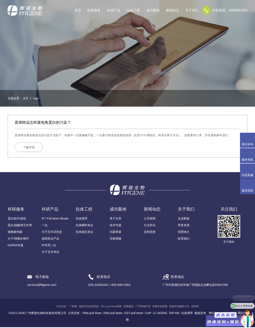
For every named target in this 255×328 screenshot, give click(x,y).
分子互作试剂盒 (52, 232)
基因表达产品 (50, 239)
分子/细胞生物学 (18, 239)
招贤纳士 (184, 232)
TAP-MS (174, 313)
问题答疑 (115, 232)
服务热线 (248, 155)
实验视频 (115, 239)
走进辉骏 (184, 219)
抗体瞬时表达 (84, 226)
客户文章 (115, 219)
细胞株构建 (15, 232)
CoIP (148, 313)
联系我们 (184, 239)
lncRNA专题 (15, 246)
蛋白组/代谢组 (17, 219)
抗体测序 (81, 219)
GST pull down (133, 313)
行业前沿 (150, 226)
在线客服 (247, 175)
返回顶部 (247, 190)
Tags (36, 98)
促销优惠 (150, 232)
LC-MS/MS (160, 313)
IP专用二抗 (49, 246)
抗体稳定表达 (84, 232)
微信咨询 (247, 144)
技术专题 (115, 226)
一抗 (45, 226)
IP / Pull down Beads (55, 219)
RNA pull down (92, 313)
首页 (77, 10)
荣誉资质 (184, 226)
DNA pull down (113, 313)
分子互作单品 (50, 252)
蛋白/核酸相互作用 (20, 226)
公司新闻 (150, 219)
